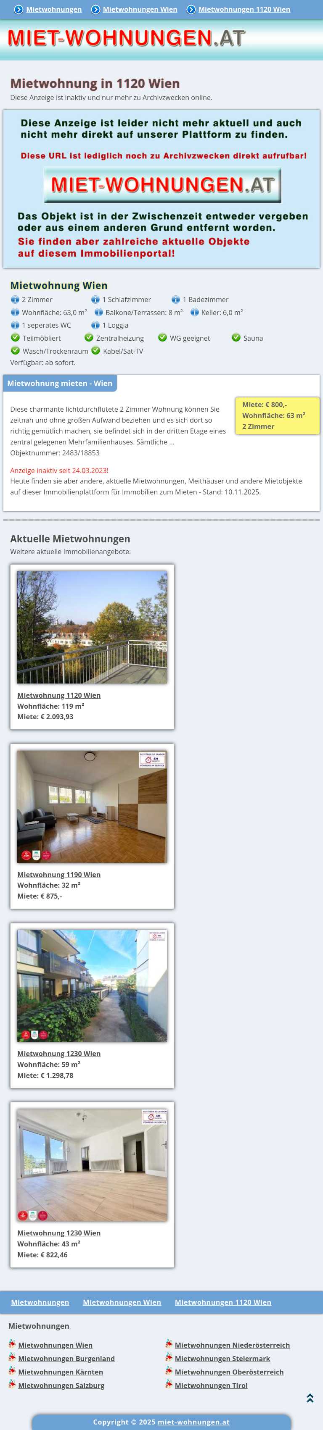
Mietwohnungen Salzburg (61, 1385)
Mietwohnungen (54, 9)
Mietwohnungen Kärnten (60, 1372)
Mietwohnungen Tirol (211, 1385)
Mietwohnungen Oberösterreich (229, 1372)
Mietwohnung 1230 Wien (59, 1053)
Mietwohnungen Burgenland (66, 1358)
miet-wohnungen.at (194, 1422)
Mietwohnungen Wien (140, 9)
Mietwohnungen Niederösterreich (232, 1345)
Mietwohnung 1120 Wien (59, 695)
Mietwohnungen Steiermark (222, 1358)
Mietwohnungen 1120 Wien (244, 9)
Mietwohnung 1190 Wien (59, 874)
